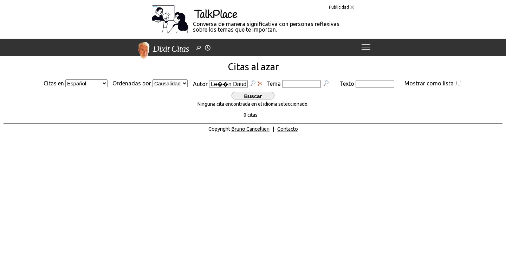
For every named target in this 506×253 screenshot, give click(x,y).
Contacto (287, 129)
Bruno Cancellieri (250, 129)
